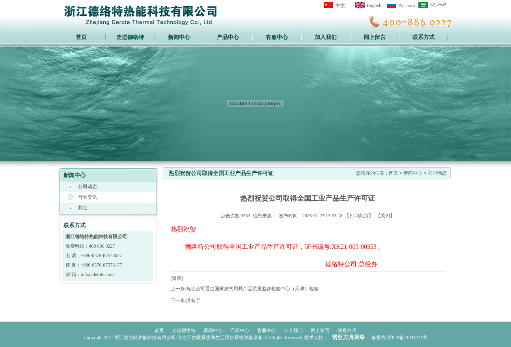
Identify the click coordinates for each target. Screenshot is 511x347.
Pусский (407, 5)
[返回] (177, 278)
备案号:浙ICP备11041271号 (399, 337)
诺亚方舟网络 (348, 337)
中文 (340, 5)
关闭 (385, 215)
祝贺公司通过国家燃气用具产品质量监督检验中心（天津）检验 (252, 288)
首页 (81, 37)
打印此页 (359, 215)
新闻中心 (412, 173)
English (374, 5)
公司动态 (437, 173)
